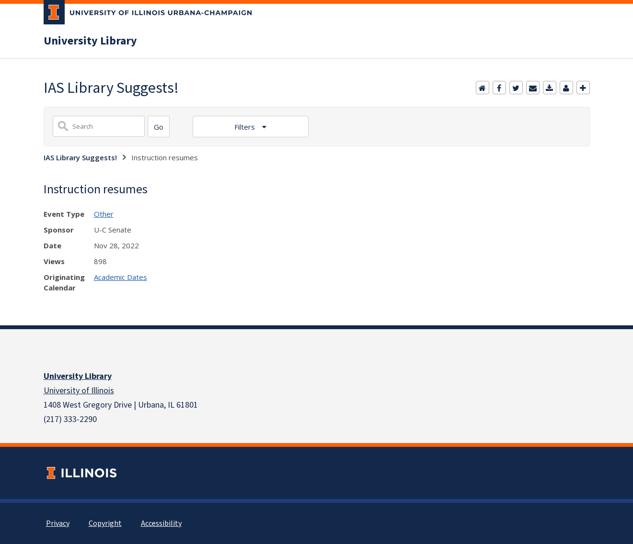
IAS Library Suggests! (80, 157)
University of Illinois (79, 391)
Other (104, 214)
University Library (90, 41)
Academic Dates (120, 277)
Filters (245, 127)
